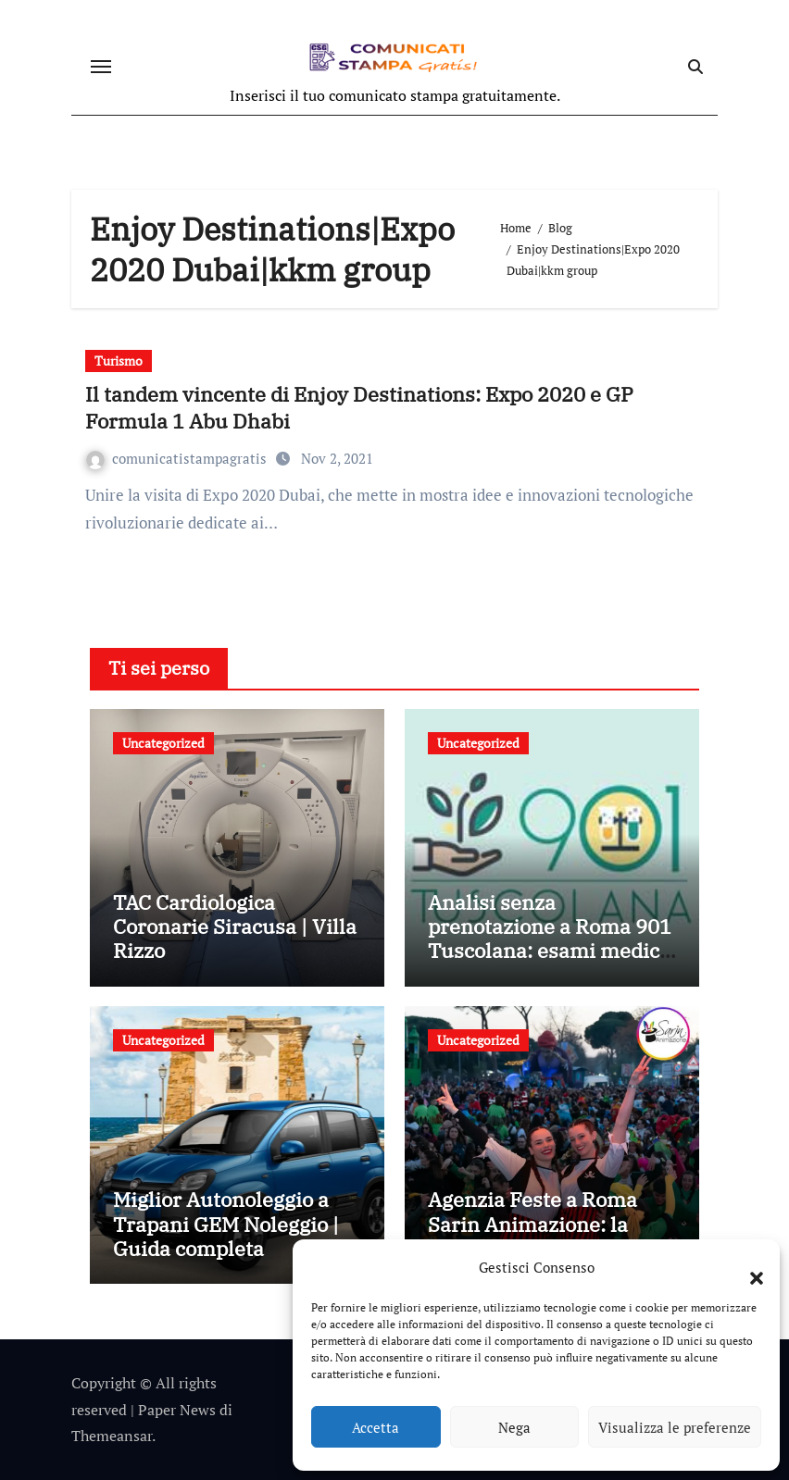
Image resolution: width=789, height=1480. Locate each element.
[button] (747, 1267)
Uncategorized (163, 743)
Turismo (118, 360)
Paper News (177, 1409)
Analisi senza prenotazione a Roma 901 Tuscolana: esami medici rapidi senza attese (549, 939)
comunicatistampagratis (178, 458)
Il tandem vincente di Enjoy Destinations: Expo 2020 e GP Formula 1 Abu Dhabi (359, 407)
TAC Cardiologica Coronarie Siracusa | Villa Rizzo (235, 926)
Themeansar (111, 1435)
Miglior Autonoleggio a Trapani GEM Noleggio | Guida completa (226, 1224)
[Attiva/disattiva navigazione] (101, 67)
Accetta (375, 1427)
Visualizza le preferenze (674, 1427)
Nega (514, 1427)
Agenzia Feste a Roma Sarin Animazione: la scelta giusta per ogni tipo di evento (550, 1236)
